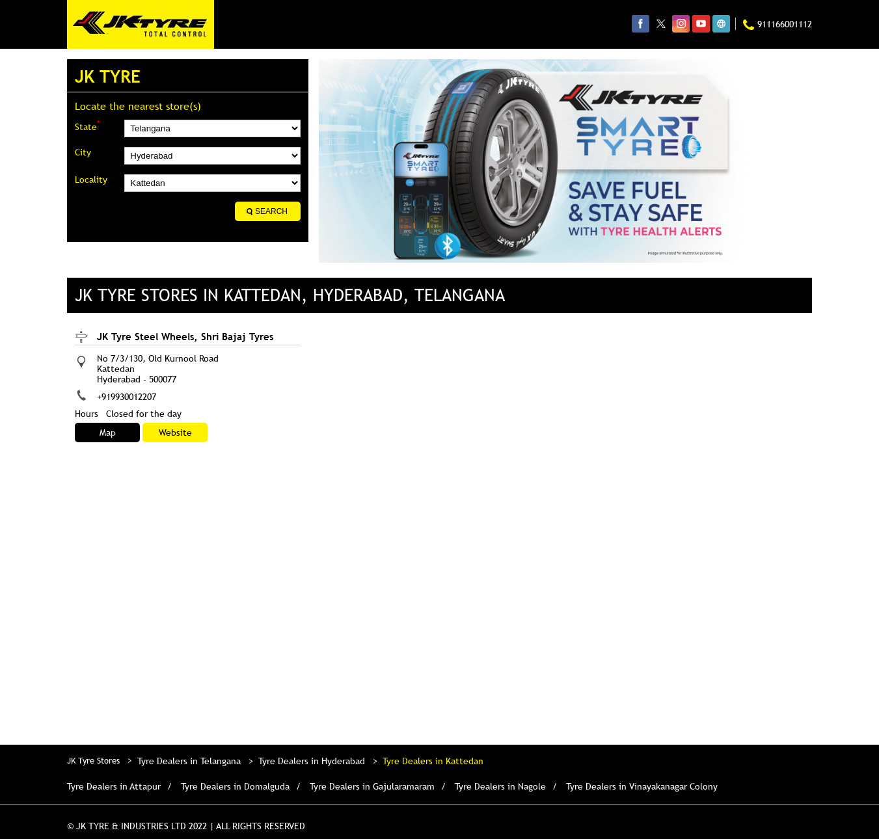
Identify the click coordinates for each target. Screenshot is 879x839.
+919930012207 (126, 397)
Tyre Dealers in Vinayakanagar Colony (642, 786)
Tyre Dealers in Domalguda (235, 786)
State (87, 126)
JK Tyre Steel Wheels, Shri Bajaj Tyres (185, 336)
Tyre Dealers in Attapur (114, 786)
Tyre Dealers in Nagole (500, 786)
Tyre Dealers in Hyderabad (311, 761)
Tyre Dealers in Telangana (189, 761)
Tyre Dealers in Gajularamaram (372, 786)
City (83, 152)
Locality (91, 179)
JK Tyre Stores (94, 760)
